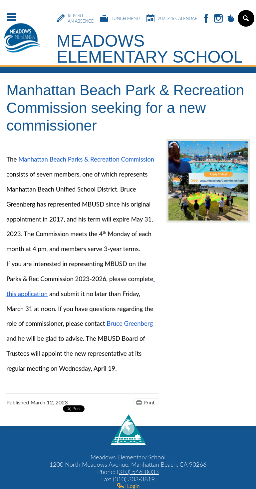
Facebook (206, 19)
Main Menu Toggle (11, 17)
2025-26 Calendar (171, 18)
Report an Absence (75, 18)
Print (149, 402)
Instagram (218, 19)
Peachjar (230, 19)
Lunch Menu (120, 18)
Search (245, 21)
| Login (128, 486)
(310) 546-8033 (138, 471)
